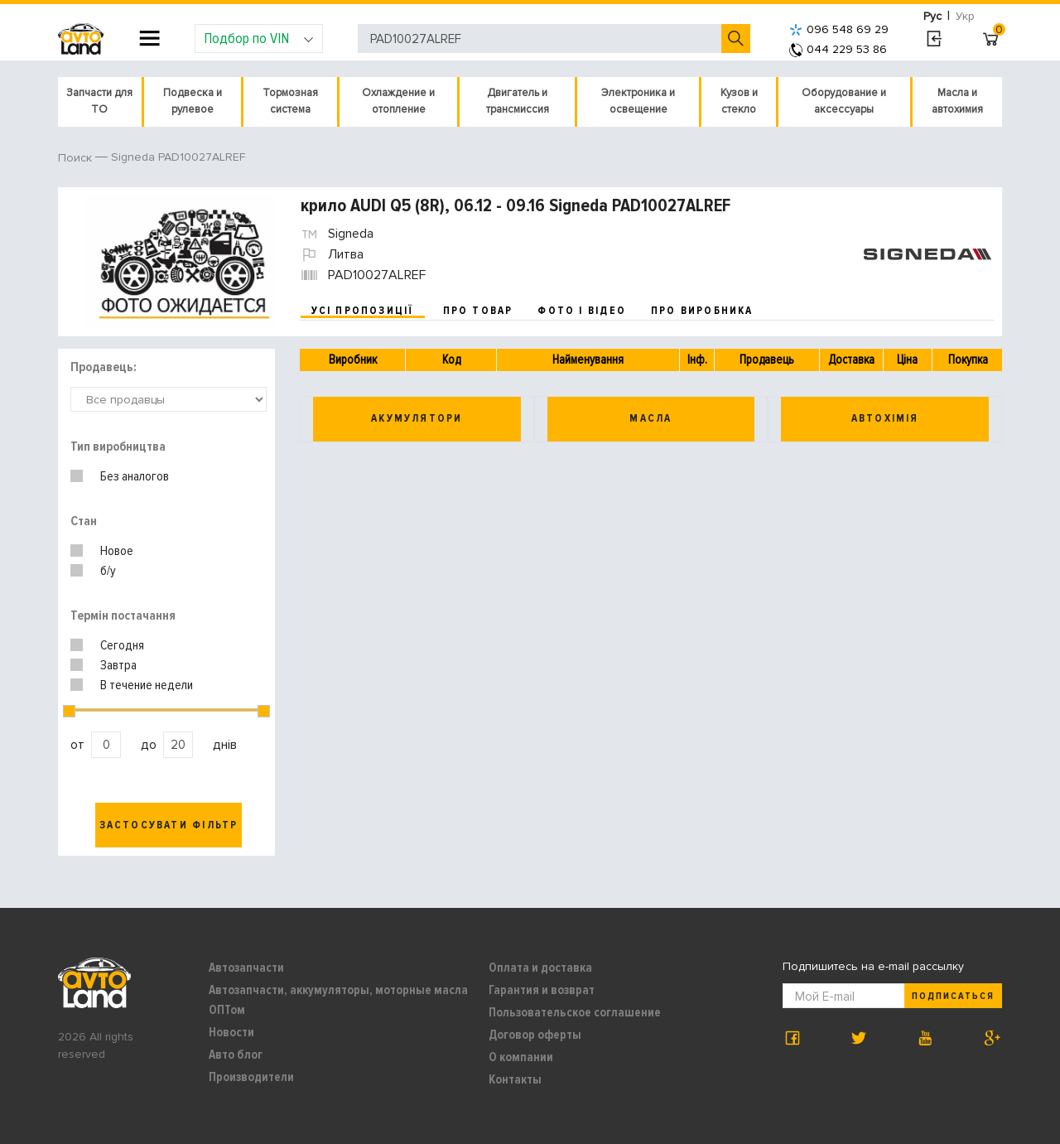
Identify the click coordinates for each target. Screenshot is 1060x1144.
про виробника (702, 310)
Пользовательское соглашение (575, 1012)
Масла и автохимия (957, 101)
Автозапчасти (246, 967)
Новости (231, 1032)
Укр (965, 16)
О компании (521, 1057)
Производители (251, 1076)
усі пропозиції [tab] (362, 310)
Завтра (118, 665)
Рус (932, 16)
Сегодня (122, 645)
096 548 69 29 (839, 29)
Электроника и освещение (638, 101)
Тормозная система (290, 101)
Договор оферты (535, 1034)
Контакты (515, 1079)
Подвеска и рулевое (192, 101)
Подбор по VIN (259, 38)
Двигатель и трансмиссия (517, 101)
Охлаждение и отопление (398, 101)
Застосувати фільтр (168, 825)
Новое (116, 551)
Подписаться (953, 996)
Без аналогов (134, 476)
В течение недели (146, 685)
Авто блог (236, 1054)
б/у (108, 570)
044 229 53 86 (838, 49)
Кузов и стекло (739, 101)
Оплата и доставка (540, 967)
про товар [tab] (478, 310)
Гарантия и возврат (542, 989)
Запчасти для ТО (99, 101)
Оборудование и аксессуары (844, 101)
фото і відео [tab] (581, 310)
